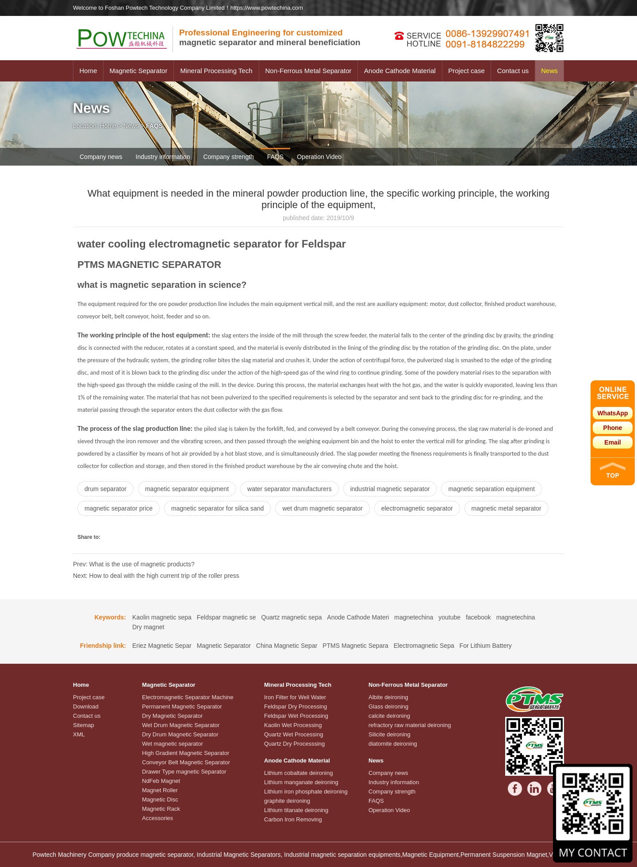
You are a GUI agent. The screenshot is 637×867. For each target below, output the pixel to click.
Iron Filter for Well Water (295, 697)
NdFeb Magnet (161, 781)
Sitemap (83, 725)
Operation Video (319, 156)
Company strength (228, 156)
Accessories (157, 818)
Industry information (163, 156)
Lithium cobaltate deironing (298, 773)
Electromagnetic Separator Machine (188, 697)
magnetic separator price (118, 508)
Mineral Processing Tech (216, 70)
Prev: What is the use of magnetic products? (134, 564)
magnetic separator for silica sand (217, 508)
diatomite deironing (392, 743)
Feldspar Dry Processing (295, 706)
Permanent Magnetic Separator (182, 706)
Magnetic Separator (139, 70)
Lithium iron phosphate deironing (306, 791)
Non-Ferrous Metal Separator (308, 70)
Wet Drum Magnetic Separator (180, 725)
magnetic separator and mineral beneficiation (270, 37)
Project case (466, 70)
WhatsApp (612, 413)
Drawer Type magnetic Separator (184, 771)
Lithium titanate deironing (296, 810)
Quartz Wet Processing (293, 734)
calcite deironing (389, 715)
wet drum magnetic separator (322, 508)
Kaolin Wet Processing (293, 725)
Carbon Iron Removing (293, 819)
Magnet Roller (160, 790)
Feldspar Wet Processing (296, 715)
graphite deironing (287, 800)
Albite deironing (388, 697)
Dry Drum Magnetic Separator (180, 734)
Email (612, 442)
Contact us (513, 70)
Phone (612, 427)
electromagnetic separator (417, 508)
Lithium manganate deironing (301, 782)
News (549, 70)
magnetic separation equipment (491, 488)
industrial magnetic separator (390, 488)
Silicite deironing (389, 734)
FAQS (275, 156)
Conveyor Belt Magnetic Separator (186, 762)
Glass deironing (388, 706)
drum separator (105, 488)
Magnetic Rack (161, 808)
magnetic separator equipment (187, 488)
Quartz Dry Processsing (294, 743)
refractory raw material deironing (409, 725)
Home (88, 70)
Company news (101, 156)
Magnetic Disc (160, 799)
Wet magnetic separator (172, 743)
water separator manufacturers (289, 488)
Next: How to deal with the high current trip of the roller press (156, 575)
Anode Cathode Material (400, 70)
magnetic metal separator (506, 508)
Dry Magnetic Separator (172, 715)
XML (79, 734)
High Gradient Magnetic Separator (185, 753)
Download (86, 706)
